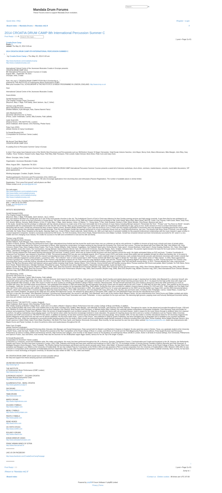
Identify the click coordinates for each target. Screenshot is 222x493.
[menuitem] (18, 21)
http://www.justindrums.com (155, 320)
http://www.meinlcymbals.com (16, 412)
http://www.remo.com (13, 423)
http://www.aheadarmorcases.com (18, 440)
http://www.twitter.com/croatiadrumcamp (20, 193)
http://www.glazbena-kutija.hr (16, 385)
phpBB (89, 482)
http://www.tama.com (13, 396)
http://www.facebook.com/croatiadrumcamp (21, 61)
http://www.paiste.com (14, 418)
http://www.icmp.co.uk (98, 84)
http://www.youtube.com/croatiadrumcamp (21, 195)
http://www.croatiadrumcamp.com (18, 63)
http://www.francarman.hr (15, 445)
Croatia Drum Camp (13, 43)
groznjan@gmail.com (29, 184)
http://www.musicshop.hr (15, 379)
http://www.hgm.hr (12, 365)
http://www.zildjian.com (14, 407)
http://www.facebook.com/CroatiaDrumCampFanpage (25, 456)
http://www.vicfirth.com (14, 429)
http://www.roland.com (14, 434)
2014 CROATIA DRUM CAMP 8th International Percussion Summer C (55, 33)
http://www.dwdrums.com (15, 390)
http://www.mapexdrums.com (16, 401)
